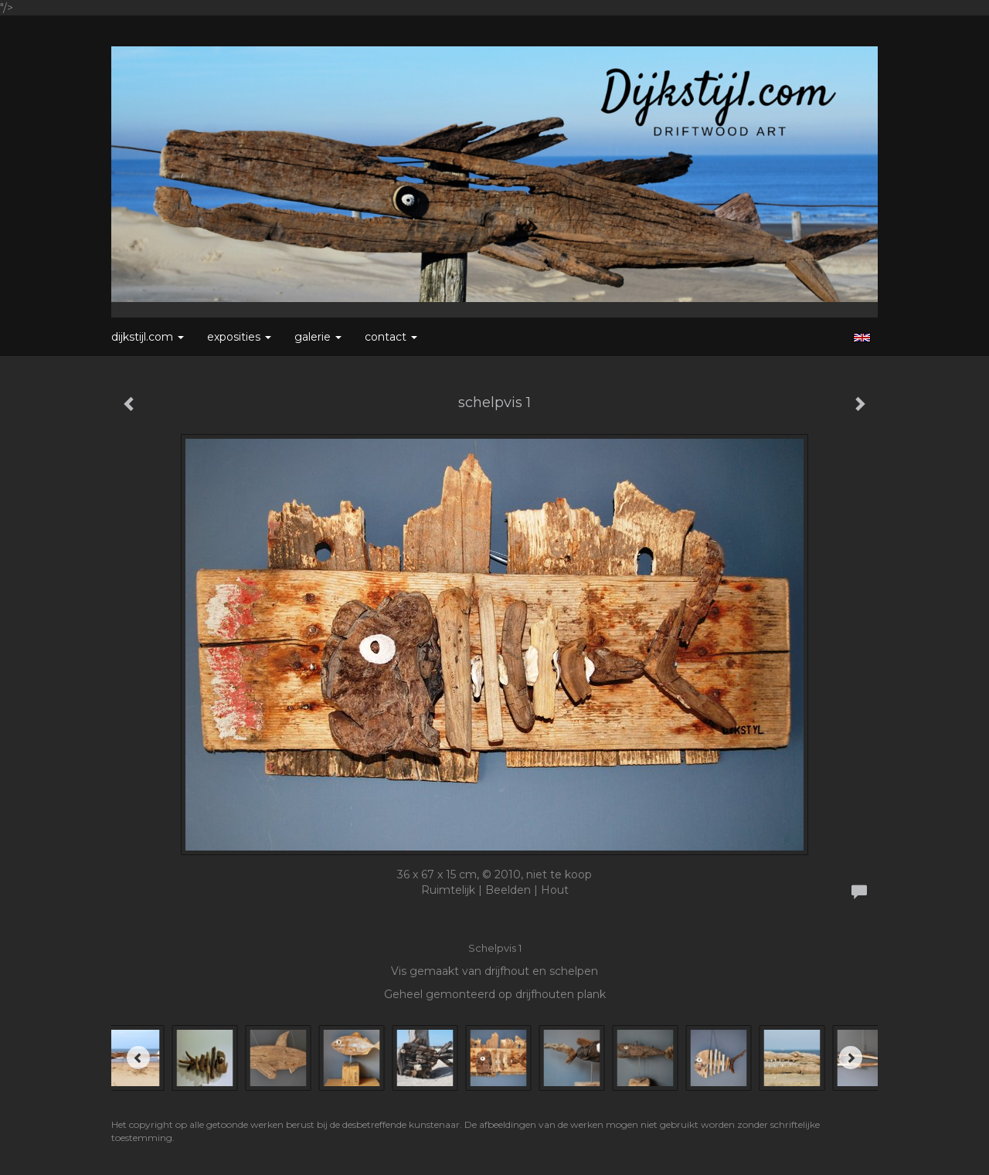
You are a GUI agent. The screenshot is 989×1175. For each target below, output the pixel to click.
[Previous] (138, 1057)
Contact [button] (391, 337)
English (862, 337)
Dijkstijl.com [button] (147, 337)
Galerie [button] (318, 337)
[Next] (850, 1057)
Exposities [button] (239, 337)
